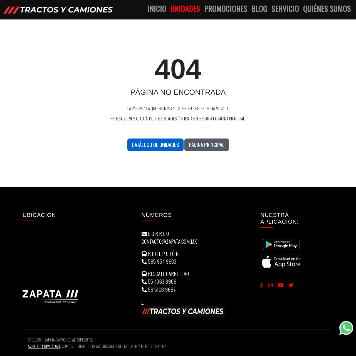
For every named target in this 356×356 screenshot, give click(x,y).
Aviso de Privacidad (44, 346)
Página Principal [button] (206, 144)
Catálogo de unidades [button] (155, 144)
